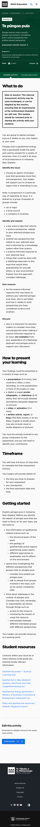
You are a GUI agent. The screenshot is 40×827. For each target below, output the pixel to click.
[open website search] (31, 4)
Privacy (20, 797)
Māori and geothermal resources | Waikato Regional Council (18, 705)
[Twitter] (11, 805)
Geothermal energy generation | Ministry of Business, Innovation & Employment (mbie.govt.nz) (18, 695)
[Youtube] (21, 805)
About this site (20, 783)
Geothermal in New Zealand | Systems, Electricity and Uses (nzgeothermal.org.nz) (16, 683)
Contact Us (20, 788)
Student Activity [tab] (10, 75)
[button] (13, 741)
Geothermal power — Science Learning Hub (16, 673)
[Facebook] (14, 805)
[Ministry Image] (20, 770)
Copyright (20, 792)
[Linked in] (18, 805)
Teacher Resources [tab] (29, 75)
